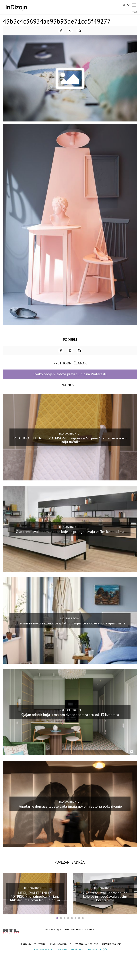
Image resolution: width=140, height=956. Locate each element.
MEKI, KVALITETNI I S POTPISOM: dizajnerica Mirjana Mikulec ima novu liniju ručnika (70, 440)
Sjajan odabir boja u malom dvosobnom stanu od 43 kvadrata (70, 714)
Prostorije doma (70, 618)
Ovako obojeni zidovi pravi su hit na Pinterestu (70, 374)
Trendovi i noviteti (70, 433)
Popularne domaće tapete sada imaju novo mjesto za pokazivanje (70, 806)
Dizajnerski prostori (70, 710)
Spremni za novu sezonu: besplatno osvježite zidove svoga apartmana (70, 623)
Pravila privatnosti (43, 949)
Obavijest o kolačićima (70, 949)
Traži (134, 12)
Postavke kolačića (97, 949)
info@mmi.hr (64, 944)
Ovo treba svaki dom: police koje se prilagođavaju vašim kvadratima (70, 531)
